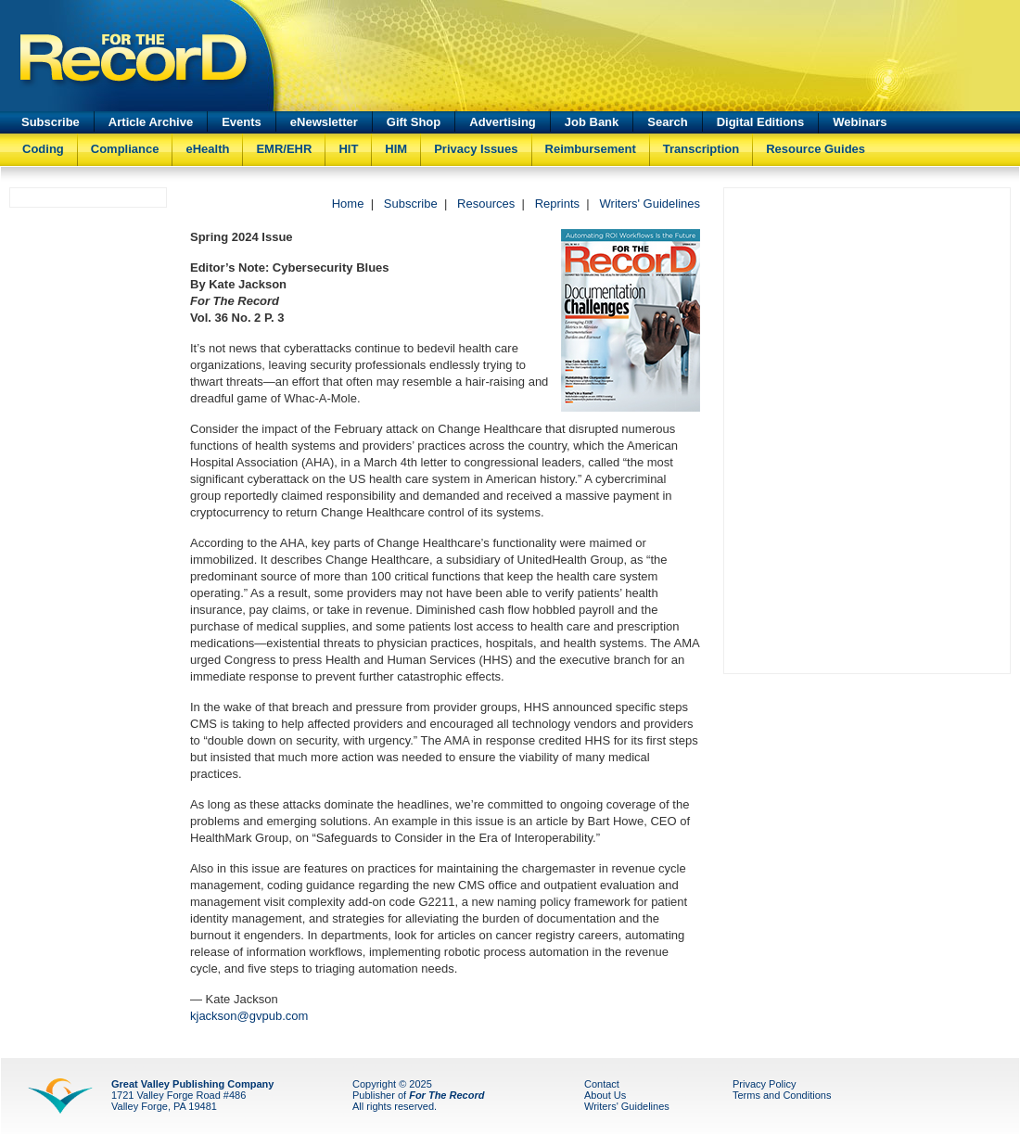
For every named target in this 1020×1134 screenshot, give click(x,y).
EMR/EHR (284, 149)
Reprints (557, 203)
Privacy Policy (764, 1083)
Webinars (859, 122)
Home (348, 203)
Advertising (502, 122)
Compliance (125, 149)
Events (241, 122)
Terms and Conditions (782, 1095)
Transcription (701, 149)
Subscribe (50, 122)
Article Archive (150, 122)
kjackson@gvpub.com (249, 1016)
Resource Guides (815, 149)
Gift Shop (414, 122)
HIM (396, 149)
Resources (486, 203)
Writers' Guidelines (650, 203)
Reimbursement (590, 149)
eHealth (207, 149)
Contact (601, 1083)
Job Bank (592, 122)
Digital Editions (761, 122)
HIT (348, 149)
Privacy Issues (475, 149)
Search (667, 122)
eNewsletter (324, 122)
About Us (605, 1095)
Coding (43, 149)
